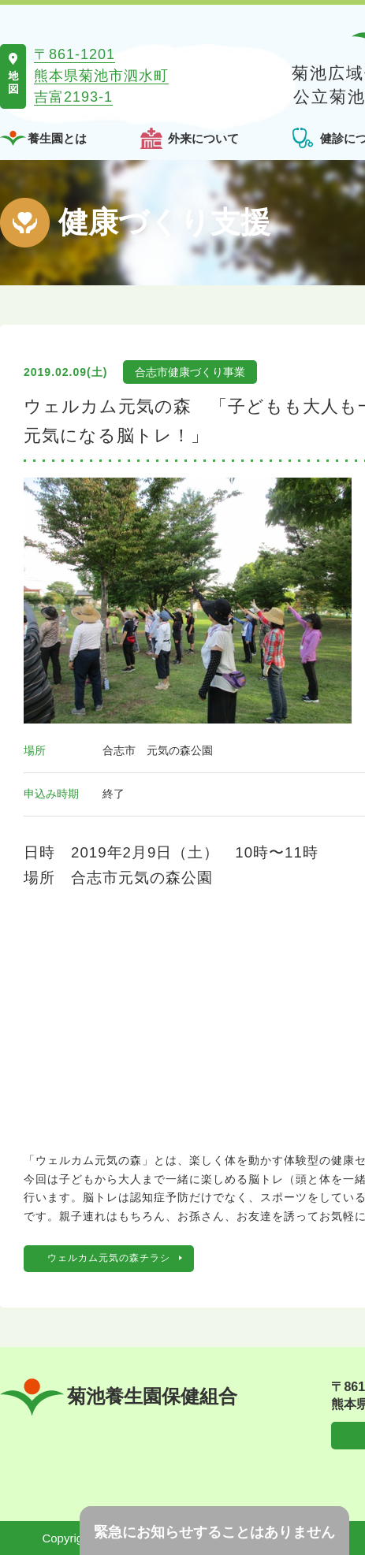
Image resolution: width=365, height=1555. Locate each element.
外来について (203, 138)
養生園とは (57, 138)
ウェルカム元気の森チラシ (108, 1257)
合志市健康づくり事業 (190, 372)
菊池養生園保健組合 (118, 1396)
